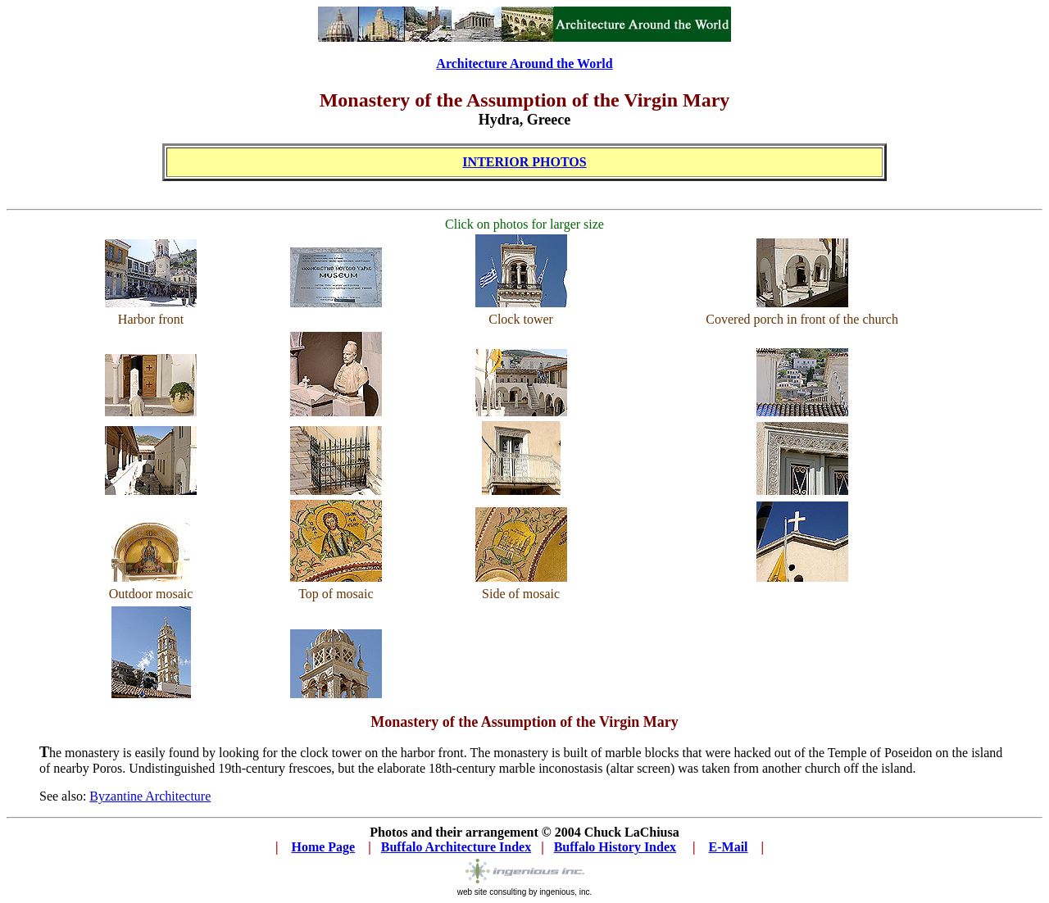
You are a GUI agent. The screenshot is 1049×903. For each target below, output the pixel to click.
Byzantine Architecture (150, 796)
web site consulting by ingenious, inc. (525, 888)
